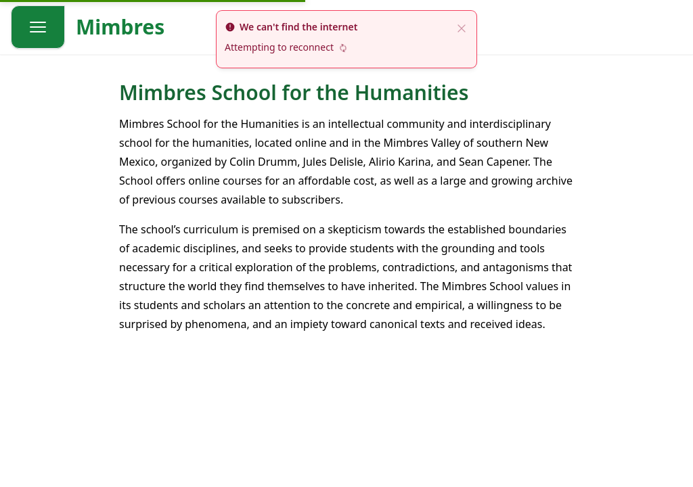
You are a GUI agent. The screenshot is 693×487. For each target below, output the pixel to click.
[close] (461, 27)
